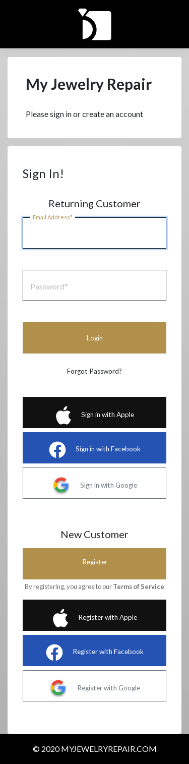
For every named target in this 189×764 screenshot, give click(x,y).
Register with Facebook (95, 652)
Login (95, 338)
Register (94, 562)
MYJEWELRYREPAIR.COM (109, 748)
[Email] (94, 233)
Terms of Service (138, 586)
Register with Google (94, 688)
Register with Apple (94, 618)
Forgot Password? (94, 371)
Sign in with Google (94, 486)
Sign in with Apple (94, 415)
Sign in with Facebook (95, 450)
